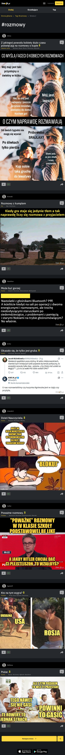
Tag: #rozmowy (21, 16)
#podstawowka (26, 515)
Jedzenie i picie (5, 48)
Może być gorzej (10, 288)
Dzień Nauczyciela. (13, 417)
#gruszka (36, 48)
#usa (14, 595)
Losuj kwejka (61, 739)
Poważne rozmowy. (13, 512)
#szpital (10, 291)
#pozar (10, 674)
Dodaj (10, 10)
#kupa (20, 48)
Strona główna (6, 16)
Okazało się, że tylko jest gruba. (20, 350)
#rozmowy (31, 48)
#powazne (12, 515)
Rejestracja (59, 3)
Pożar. (5, 671)
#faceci (25, 48)
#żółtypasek (32, 291)
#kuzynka (17, 353)
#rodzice (10, 420)
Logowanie (50, 3)
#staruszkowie (24, 291)
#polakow (28, 674)
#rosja (11, 595)
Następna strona (29, 739)
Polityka (3, 515)
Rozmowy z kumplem (13, 203)
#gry (7, 206)
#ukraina (19, 595)
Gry (2, 206)
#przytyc (23, 353)
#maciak (34, 515)
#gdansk (22, 674)
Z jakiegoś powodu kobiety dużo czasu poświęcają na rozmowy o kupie (23, 44)
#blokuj (22, 420)
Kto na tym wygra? (13, 592)
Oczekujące (32, 10)
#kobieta (15, 48)
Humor (3, 291)
